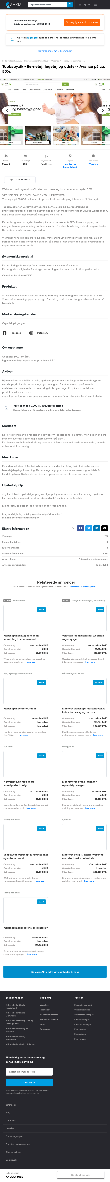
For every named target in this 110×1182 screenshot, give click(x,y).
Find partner (80, 1029)
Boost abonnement (83, 1004)
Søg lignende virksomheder (81, 22)
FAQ (8, 1112)
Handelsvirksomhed (49, 1014)
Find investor (80, 1039)
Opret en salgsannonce (18, 1144)
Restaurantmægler (82, 1024)
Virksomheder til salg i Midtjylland (16, 1014)
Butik (42, 1024)
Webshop (55, 61)
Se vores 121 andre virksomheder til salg (55, 972)
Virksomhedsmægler (83, 1014)
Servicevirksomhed (49, 1019)
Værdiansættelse (82, 1009)
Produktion (45, 1009)
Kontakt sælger (80, 1175)
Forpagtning (80, 1034)
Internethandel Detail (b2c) (36, 61)
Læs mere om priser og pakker (83, 586)
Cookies (10, 1128)
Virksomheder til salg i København (16, 1038)
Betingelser (11, 1104)
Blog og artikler (13, 1152)
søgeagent (32, 37)
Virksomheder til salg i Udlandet (20, 1044)
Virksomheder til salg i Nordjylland (16, 1006)
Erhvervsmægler (81, 1019)
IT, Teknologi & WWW (12, 61)
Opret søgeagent (14, 1136)
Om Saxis (10, 1120)
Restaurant (45, 1029)
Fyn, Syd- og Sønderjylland (70, 165)
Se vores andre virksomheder (55, 50)
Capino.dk (11, 1159)
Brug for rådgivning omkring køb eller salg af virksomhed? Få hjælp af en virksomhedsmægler (32, 516)
